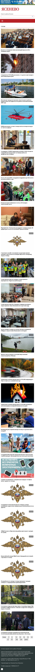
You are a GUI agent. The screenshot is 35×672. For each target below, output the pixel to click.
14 (24, 637)
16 (31, 637)
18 (11, 639)
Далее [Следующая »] (26, 639)
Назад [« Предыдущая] (4, 637)
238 (17, 639)
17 (7, 639)
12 (16, 637)
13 (20, 637)
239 (21, 639)
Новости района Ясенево (7, 13)
